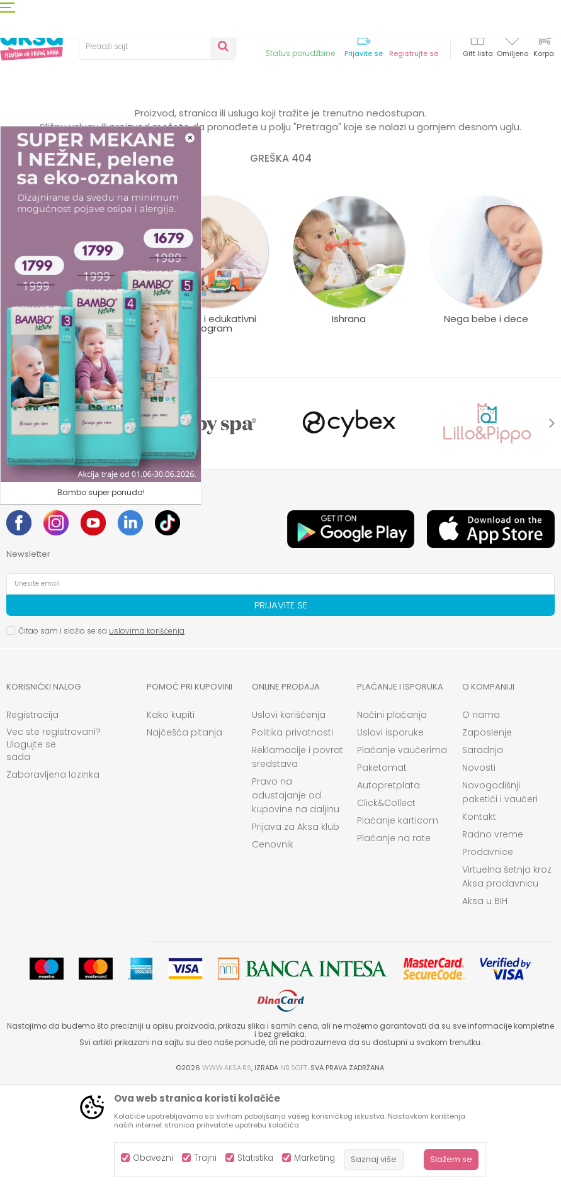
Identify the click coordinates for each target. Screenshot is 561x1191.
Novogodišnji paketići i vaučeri (500, 896)
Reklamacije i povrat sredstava (297, 860)
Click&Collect (386, 906)
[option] (75, 527)
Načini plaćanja (392, 818)
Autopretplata (388, 889)
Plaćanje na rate (394, 942)
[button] (157, 46)
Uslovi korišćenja (289, 818)
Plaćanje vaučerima (402, 853)
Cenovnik (272, 948)
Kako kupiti (171, 818)
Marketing (314, 1158)
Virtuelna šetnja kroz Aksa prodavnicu (507, 980)
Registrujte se (413, 53)
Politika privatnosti (292, 836)
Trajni (205, 1158)
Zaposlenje (487, 836)
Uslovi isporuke (390, 836)
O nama (481, 818)
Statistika (255, 1158)
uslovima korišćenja (146, 734)
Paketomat (382, 871)
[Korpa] (543, 45)
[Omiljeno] (512, 40)
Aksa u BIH (484, 1004)
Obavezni (153, 1158)
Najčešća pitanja (184, 836)
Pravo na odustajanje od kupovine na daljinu (295, 899)
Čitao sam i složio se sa (101, 734)
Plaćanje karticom (397, 924)
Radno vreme (492, 938)
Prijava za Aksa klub (295, 930)
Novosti (479, 871)
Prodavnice (487, 955)
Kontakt (479, 920)
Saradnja (482, 853)
